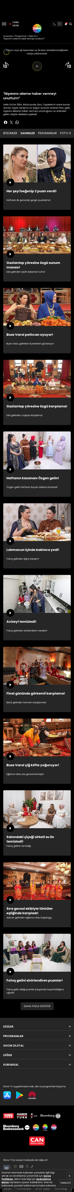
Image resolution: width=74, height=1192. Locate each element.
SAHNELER (27, 133)
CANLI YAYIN (13, 24)
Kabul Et (66, 1183)
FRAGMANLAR (47, 133)
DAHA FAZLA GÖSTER (37, 1006)
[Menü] (4, 23)
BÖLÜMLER (10, 133)
